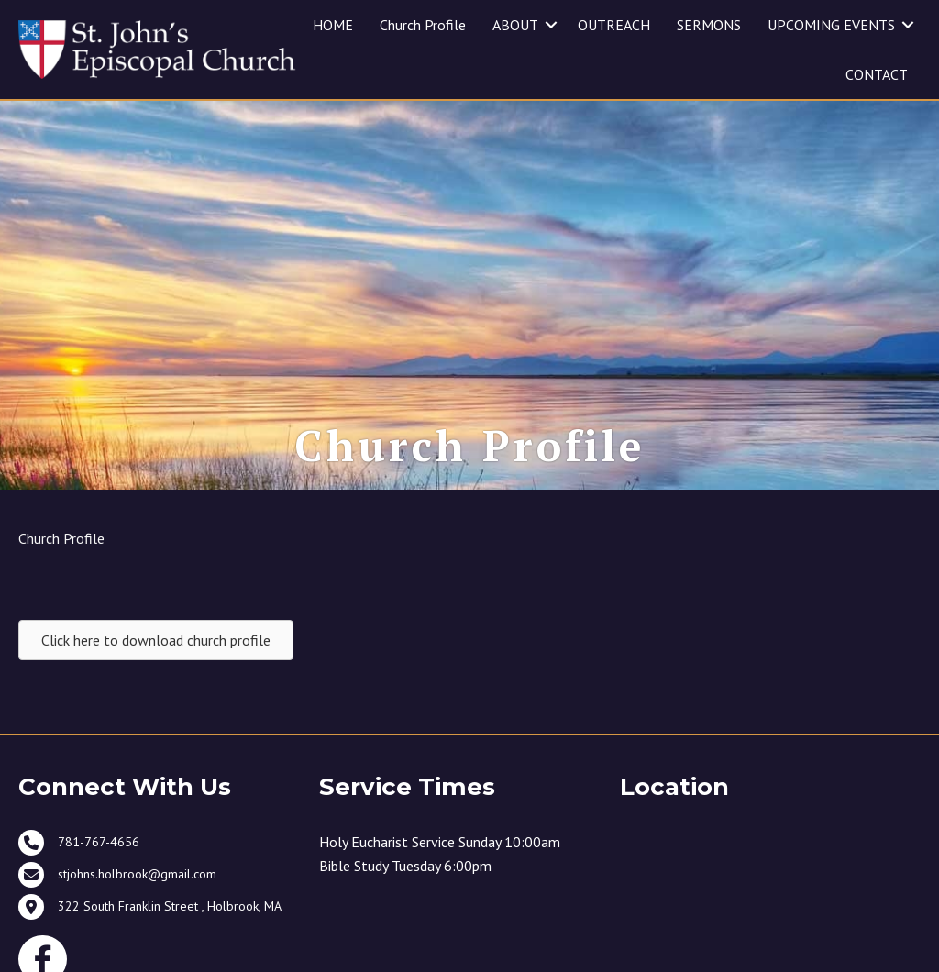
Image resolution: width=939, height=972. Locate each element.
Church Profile (423, 25)
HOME (333, 25)
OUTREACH (614, 25)
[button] (551, 25)
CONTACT (876, 74)
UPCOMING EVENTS (831, 25)
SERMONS (709, 25)
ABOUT (515, 25)
